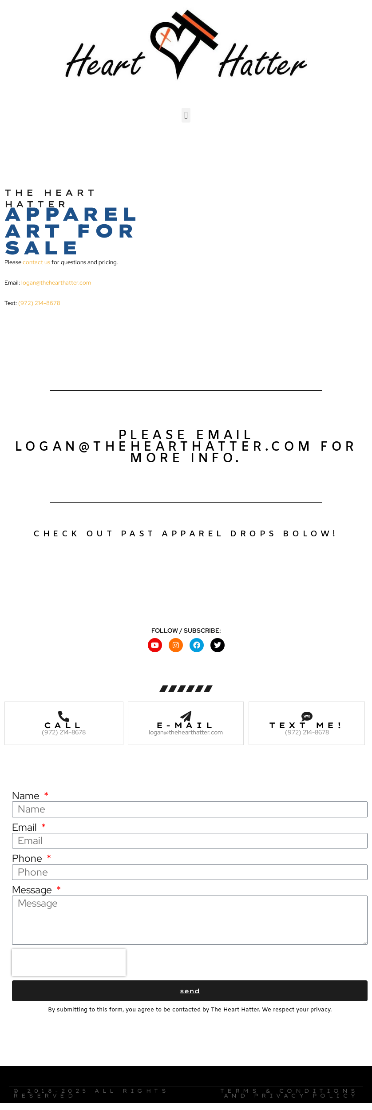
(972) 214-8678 (39, 301)
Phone (28, 856)
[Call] (63, 714)
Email (25, 825)
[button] (186, 113)
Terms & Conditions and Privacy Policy (289, 1091)
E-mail (185, 723)
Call (64, 723)
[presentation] (69, 960)
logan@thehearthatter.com (56, 281)
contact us (36, 260)
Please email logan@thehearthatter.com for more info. (186, 445)
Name (27, 794)
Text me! (306, 723)
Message (33, 888)
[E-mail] (185, 714)
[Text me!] (307, 714)
